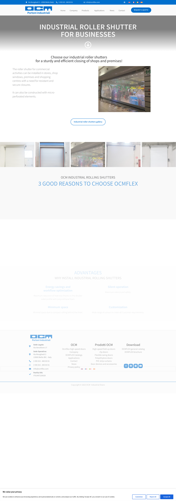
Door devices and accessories (104, 393)
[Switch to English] (129, 2)
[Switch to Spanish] (142, 2)
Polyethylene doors (103, 387)
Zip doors (104, 381)
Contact (122, 10)
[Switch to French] (133, 2)
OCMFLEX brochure (133, 381)
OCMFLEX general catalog (133, 378)
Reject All (153, 497)
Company (73, 10)
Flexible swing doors (104, 384)
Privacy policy (74, 396)
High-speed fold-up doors (103, 378)
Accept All (166, 497)
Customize (139, 497)
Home (62, 10)
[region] (88, 495)
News (112, 10)
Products (86, 10)
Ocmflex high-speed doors (74, 378)
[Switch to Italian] (137, 2)
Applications (100, 10)
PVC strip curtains (104, 390)
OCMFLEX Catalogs (74, 384)
